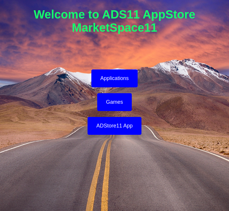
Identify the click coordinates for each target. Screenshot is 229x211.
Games (114, 102)
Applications (114, 78)
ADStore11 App (114, 126)
